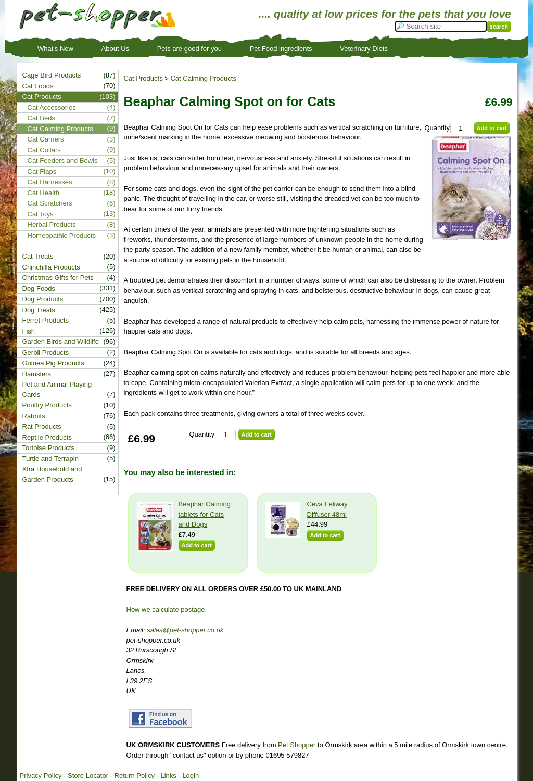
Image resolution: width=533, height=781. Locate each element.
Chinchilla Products (51, 267)
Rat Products (41, 426)
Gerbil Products (45, 352)
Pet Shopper (296, 745)
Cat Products (143, 78)
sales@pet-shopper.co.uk (185, 630)
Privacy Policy (41, 775)
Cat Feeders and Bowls (63, 160)
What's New (55, 49)
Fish (28, 331)
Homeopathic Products (62, 235)
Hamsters (37, 374)
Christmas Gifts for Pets (58, 277)
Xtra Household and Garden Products (52, 474)
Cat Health (43, 193)
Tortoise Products (48, 448)
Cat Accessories (52, 107)
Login (190, 775)
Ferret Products (45, 320)
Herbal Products (52, 224)
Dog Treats (39, 310)
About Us (115, 49)
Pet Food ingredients (281, 49)
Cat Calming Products (203, 78)
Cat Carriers (46, 139)
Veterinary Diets (364, 49)
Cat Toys (41, 214)
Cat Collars (44, 150)
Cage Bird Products (51, 75)
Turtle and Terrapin (50, 459)
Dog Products (43, 299)
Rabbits (33, 416)
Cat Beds (41, 118)
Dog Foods (39, 288)
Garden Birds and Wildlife (60, 341)
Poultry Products (47, 405)
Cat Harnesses (50, 182)
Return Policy (135, 775)
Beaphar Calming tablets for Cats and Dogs (205, 514)
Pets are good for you (189, 49)
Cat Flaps (42, 171)
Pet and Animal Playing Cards (57, 389)
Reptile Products (47, 437)
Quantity (437, 128)
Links (168, 775)
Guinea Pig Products (53, 363)
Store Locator (88, 775)
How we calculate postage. (166, 609)
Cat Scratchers (50, 203)
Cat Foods (38, 86)
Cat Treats (38, 256)
